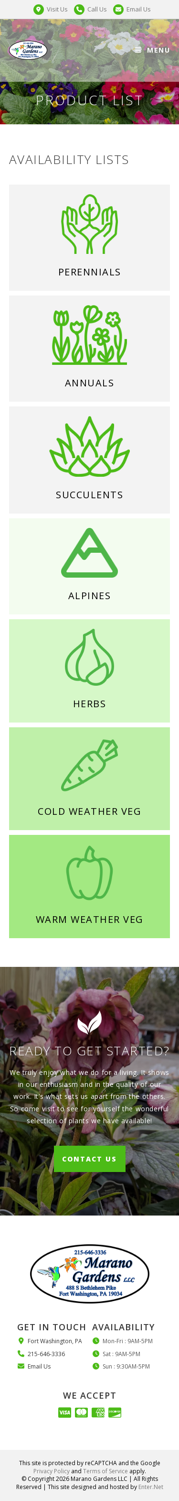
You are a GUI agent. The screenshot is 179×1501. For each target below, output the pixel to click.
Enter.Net (150, 1487)
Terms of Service (105, 1471)
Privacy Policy (51, 1471)
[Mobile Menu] (152, 50)
